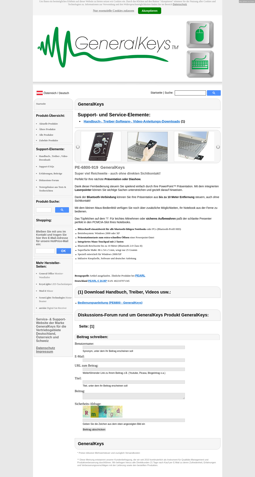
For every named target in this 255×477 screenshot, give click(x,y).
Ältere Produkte (47, 129)
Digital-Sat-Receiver (53, 308)
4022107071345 (121, 281)
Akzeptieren (149, 10)
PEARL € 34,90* (97, 280)
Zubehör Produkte (48, 140)
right (218, 147)
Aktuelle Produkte (48, 123)
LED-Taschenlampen (55, 284)
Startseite (156, 92)
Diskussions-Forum (49, 180)
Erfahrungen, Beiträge (50, 173)
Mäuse (46, 291)
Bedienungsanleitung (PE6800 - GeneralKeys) (110, 302)
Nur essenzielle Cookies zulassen (113, 10)
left (78, 147)
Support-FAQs (46, 166)
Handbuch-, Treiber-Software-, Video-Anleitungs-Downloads (132, 121)
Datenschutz (180, 4)
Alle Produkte (46, 134)
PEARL (140, 275)
